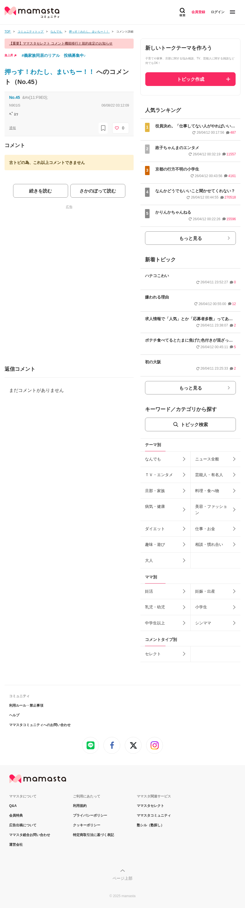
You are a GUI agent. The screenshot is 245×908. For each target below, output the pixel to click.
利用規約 (80, 805)
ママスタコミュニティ (154, 815)
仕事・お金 (205, 528)
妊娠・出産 (205, 591)
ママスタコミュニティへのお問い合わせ (40, 725)
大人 (149, 560)
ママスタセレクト (150, 805)
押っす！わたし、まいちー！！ (50, 71)
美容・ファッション (211, 509)
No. (14, 97)
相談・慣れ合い (209, 544)
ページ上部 (122, 878)
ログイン (217, 12)
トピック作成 (190, 79)
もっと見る (190, 238)
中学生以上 (155, 623)
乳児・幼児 (155, 607)
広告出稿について (22, 825)
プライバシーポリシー (90, 815)
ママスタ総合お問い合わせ (29, 835)
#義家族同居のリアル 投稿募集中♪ (54, 55)
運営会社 (16, 844)
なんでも (153, 459)
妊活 (149, 591)
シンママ (203, 623)
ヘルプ (14, 715)
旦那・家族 (155, 490)
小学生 (201, 607)
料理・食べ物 (207, 490)
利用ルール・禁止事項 (26, 705)
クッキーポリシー (86, 825)
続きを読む (40, 191)
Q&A (13, 805)
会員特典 (16, 815)
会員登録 (198, 12)
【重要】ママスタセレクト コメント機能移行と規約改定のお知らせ (61, 43)
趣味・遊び (155, 544)
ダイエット (155, 528)
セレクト (153, 654)
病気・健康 (155, 506)
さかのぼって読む (97, 191)
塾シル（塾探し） (150, 825)
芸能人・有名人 (209, 474)
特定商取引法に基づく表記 (93, 835)
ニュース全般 (207, 459)
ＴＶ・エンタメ (159, 474)
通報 (12, 128)
